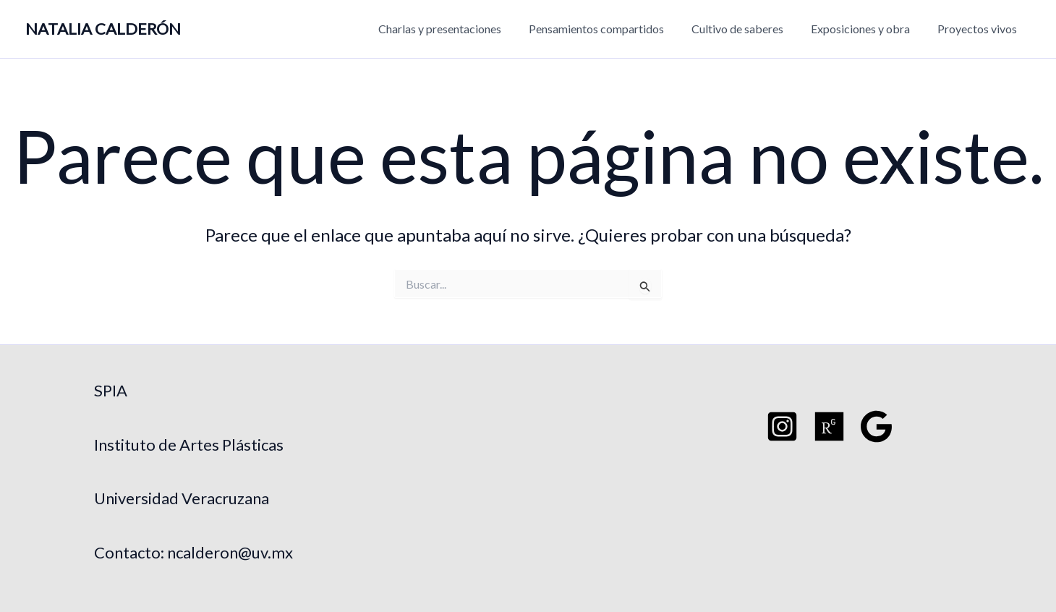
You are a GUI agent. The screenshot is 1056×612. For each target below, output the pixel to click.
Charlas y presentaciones (459, 28)
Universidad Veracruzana (181, 498)
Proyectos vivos (979, 28)
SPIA (110, 390)
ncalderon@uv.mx (229, 552)
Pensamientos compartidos (611, 28)
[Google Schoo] (876, 426)
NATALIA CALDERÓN (103, 28)
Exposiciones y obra (866, 28)
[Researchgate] (829, 426)
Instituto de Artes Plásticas (189, 444)
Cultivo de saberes (748, 28)
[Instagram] (782, 426)
